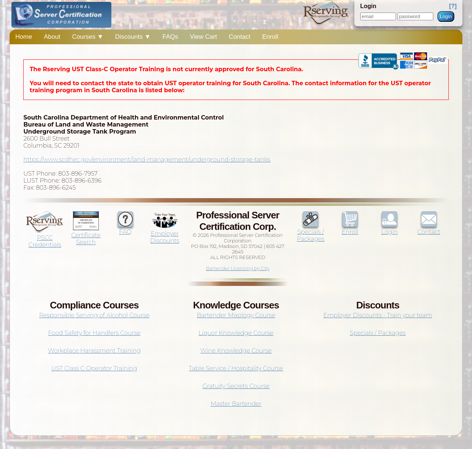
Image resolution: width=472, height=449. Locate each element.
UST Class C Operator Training (94, 368)
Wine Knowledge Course (235, 350)
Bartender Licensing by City (238, 268)
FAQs (170, 36)
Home (23, 36)
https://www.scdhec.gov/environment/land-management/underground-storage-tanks (146, 159)
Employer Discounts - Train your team (377, 315)
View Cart (203, 36)
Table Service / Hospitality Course (236, 368)
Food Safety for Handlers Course (94, 332)
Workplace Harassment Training (94, 350)
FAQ (125, 228)
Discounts (132, 36)
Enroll (270, 36)
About (52, 36)
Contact (239, 36)
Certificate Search (85, 235)
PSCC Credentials (44, 237)
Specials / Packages (310, 231)
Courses (87, 36)
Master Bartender (236, 403)
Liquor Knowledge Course (236, 332)
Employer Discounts (164, 233)
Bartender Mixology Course (236, 315)
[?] (453, 6)
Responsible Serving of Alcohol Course (94, 315)
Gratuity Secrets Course (236, 386)
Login (446, 16)
